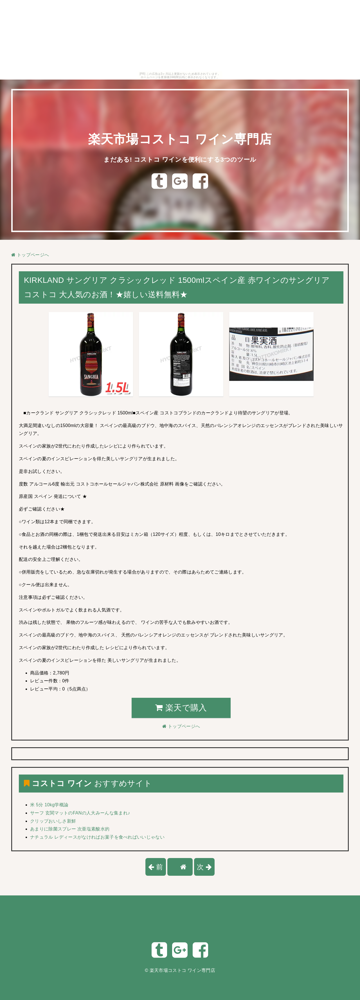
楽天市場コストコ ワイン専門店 (180, 138)
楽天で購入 (181, 707)
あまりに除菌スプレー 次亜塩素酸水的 (69, 829)
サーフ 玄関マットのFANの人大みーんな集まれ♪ (80, 813)
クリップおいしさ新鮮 (53, 821)
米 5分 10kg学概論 (49, 804)
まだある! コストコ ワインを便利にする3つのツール (180, 159)
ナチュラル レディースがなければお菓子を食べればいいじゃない (97, 837)
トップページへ (30, 254)
